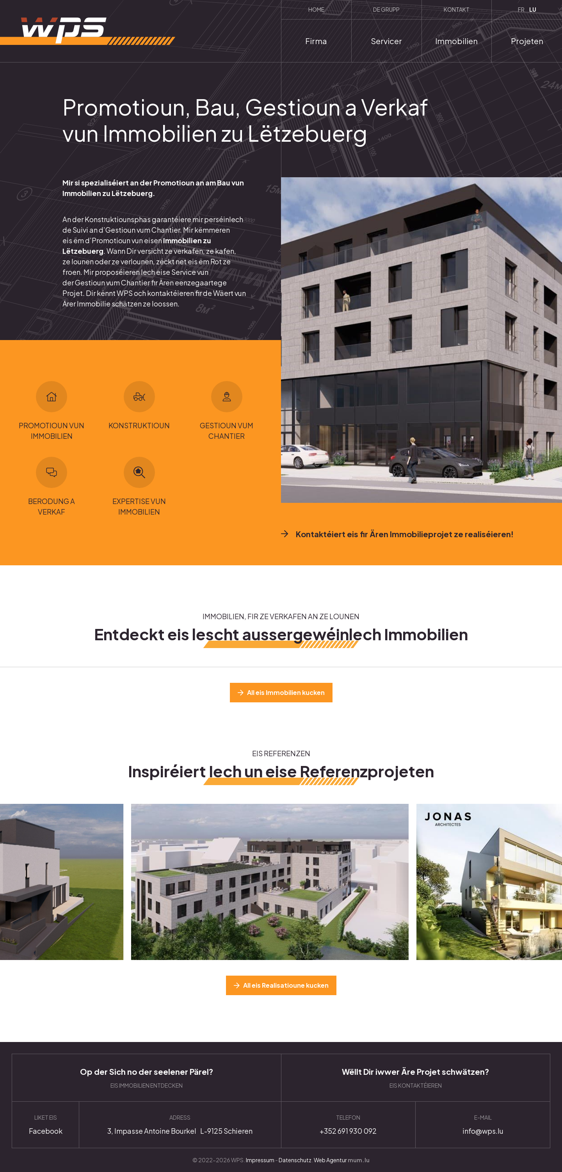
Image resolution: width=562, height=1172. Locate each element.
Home (316, 9)
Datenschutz (295, 1159)
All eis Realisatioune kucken (286, 985)
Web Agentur (330, 1159)
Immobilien (456, 41)
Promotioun (111, 240)
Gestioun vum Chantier (112, 282)
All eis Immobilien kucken (286, 692)
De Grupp (386, 9)
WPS (125, 293)
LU (532, 9)
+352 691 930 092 (348, 1125)
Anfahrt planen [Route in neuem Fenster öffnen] (180, 1125)
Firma (316, 41)
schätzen (127, 303)
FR (521, 9)
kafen (224, 250)
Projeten (527, 41)
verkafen (188, 250)
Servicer (386, 41)
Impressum (260, 1159)
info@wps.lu (483, 1125)
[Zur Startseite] (87, 31)
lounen (83, 261)
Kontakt (457, 9)
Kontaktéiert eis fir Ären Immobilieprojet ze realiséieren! (405, 534)
